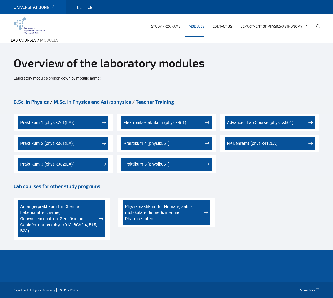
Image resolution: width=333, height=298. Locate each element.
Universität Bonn (35, 7)
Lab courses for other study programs (57, 186)
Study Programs (165, 26)
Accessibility (310, 290)
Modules (196, 26)
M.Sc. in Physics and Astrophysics (92, 102)
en (90, 7)
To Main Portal (69, 290)
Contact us (222, 26)
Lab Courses (23, 40)
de (79, 7)
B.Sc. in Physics (31, 102)
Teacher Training (155, 102)
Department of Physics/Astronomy (274, 26)
